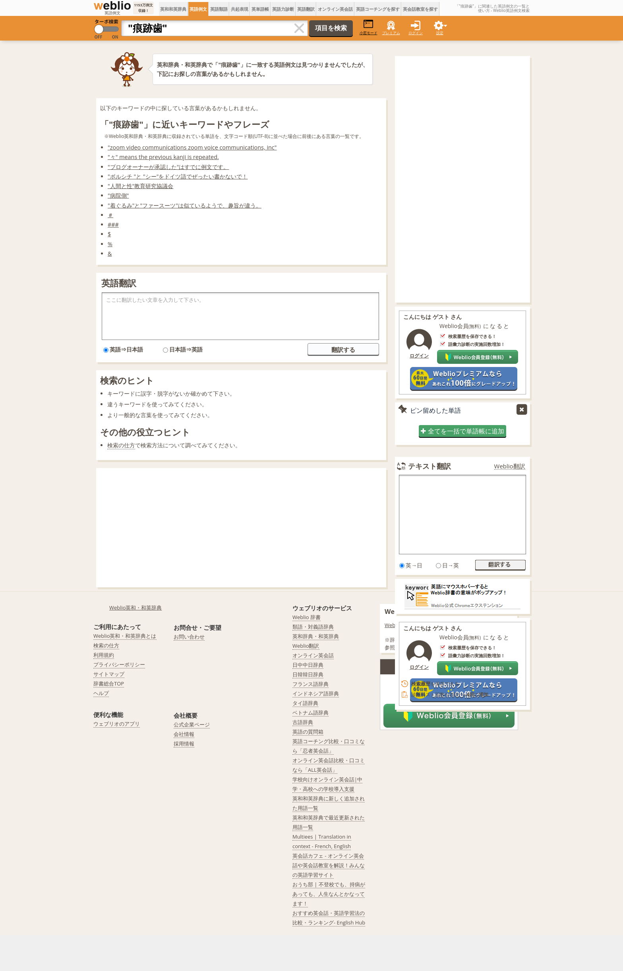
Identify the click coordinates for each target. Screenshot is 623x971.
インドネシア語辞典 (315, 693)
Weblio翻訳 (509, 466)
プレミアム (391, 32)
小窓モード (368, 27)
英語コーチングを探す (378, 9)
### (113, 224)
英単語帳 (260, 9)
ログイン (415, 32)
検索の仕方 (121, 445)
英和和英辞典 (173, 9)
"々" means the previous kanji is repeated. (163, 156)
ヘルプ (101, 693)
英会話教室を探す (420, 9)
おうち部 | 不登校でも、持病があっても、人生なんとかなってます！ (328, 894)
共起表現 (239, 9)
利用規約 (103, 654)
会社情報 (184, 734)
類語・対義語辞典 (313, 626)
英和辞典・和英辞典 (315, 636)
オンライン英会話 (335, 9)
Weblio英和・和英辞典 (135, 607)
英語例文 (198, 9)
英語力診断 (283, 9)
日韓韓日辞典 (307, 674)
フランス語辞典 (310, 683)
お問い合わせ (189, 636)
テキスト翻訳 (429, 466)
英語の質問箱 (307, 731)
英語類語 (219, 9)
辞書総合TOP (108, 683)
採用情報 (184, 743)
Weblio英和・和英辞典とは (125, 635)
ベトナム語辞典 (310, 712)
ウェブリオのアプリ (116, 723)
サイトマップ (108, 674)
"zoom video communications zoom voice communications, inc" (192, 147)
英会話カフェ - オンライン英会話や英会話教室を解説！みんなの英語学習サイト (328, 865)
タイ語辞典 (305, 703)
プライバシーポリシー (119, 664)
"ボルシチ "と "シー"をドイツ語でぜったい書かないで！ (178, 176)
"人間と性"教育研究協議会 (140, 186)
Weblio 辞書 (306, 617)
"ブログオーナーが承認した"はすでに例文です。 (168, 166)
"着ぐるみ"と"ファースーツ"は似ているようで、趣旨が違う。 (184, 205)
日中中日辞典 (307, 664)
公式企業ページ (192, 724)
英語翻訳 (306, 9)
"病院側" (118, 195)
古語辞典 (302, 722)
